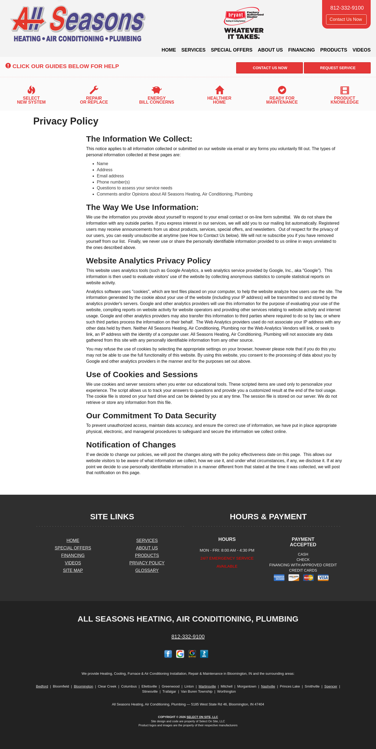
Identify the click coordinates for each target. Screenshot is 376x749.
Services (193, 50)
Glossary (147, 570)
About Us (270, 50)
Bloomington (83, 686)
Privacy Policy (147, 563)
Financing (301, 50)
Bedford (42, 686)
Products (333, 50)
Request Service (337, 68)
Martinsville (207, 686)
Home (169, 50)
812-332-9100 (188, 636)
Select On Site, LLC (202, 717)
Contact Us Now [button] (346, 19)
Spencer (330, 686)
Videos (362, 50)
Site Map (73, 570)
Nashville (268, 686)
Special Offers (231, 50)
